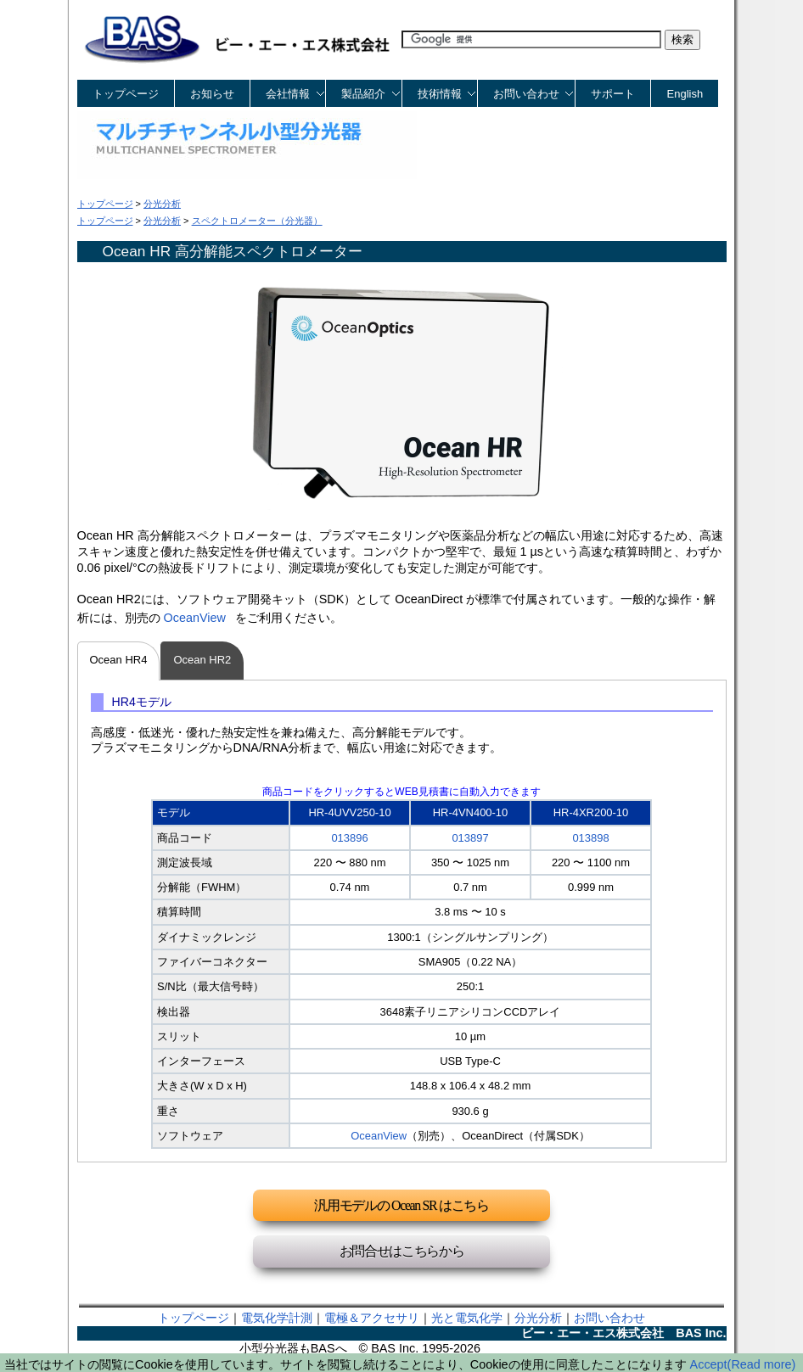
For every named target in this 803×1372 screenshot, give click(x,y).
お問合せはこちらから (402, 1251)
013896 (349, 838)
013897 (470, 838)
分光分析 (538, 1317)
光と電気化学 (467, 1317)
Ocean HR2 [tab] (202, 659)
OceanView (195, 617)
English (685, 93)
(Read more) (761, 1364)
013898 (590, 838)
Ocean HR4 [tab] (119, 659)
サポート (613, 93)
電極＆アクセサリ (371, 1317)
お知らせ (212, 93)
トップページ (126, 93)
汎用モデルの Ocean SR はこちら (401, 1205)
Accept (708, 1364)
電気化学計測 (276, 1317)
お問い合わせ (609, 1317)
